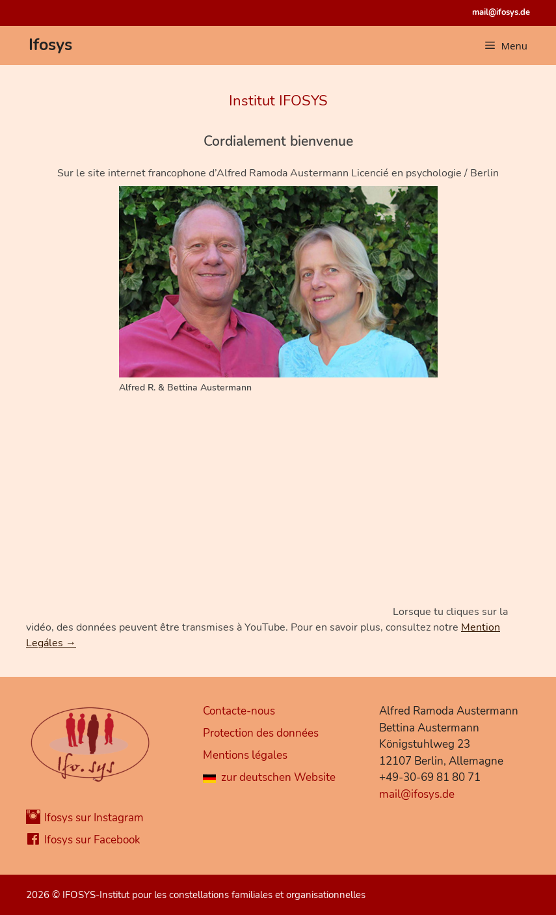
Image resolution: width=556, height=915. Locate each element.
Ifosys (50, 45)
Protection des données (261, 733)
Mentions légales (245, 755)
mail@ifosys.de (501, 12)
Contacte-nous (239, 710)
